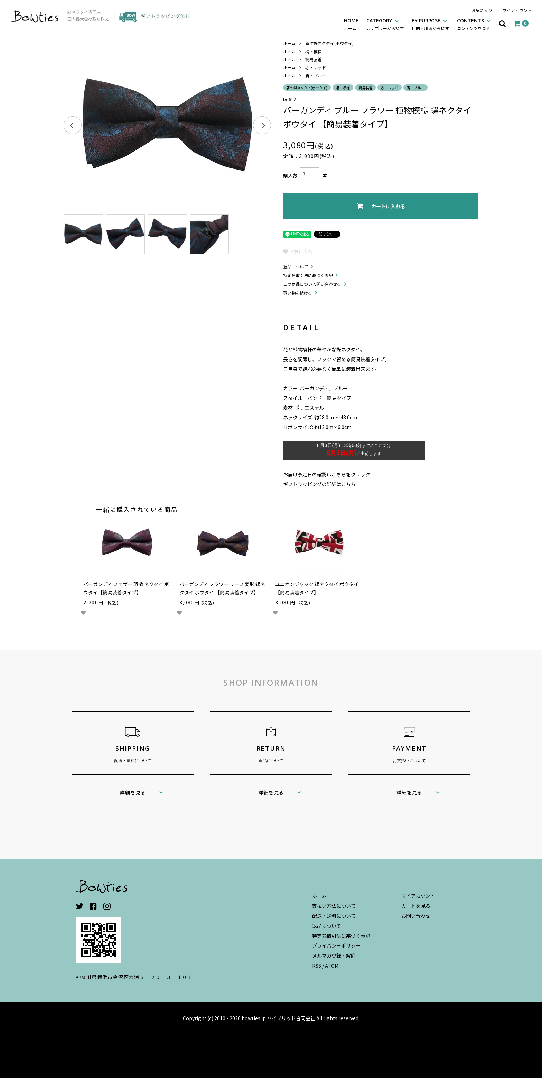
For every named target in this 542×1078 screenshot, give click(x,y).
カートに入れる (381, 206)
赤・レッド (315, 67)
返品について (295, 267)
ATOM (331, 965)
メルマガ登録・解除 (334, 955)
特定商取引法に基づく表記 (308, 275)
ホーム (289, 43)
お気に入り (481, 10)
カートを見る (415, 905)
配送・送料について (334, 915)
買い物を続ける (297, 293)
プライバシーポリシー (336, 945)
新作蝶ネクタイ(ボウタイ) (329, 43)
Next (262, 125)
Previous (73, 125)
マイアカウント (517, 10)
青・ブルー (315, 76)
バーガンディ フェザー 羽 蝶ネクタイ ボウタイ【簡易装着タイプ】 (126, 588)
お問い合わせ (415, 915)
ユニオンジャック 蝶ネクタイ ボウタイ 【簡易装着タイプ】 (317, 588)
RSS (316, 965)
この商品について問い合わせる (312, 284)
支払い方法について (334, 905)
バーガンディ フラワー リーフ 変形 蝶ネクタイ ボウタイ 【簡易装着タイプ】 (222, 588)
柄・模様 (313, 51)
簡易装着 (313, 59)
